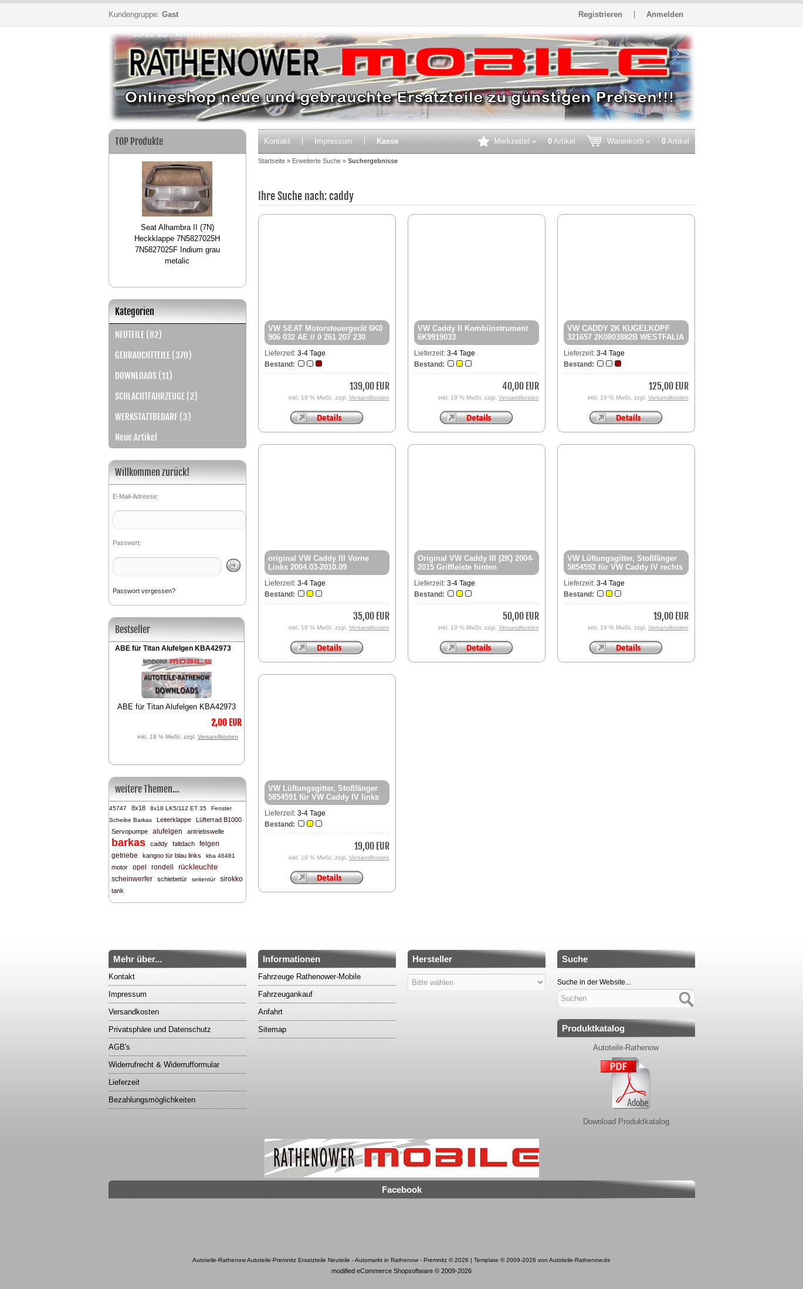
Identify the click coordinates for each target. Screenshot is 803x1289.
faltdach (183, 843)
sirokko (231, 879)
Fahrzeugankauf (285, 994)
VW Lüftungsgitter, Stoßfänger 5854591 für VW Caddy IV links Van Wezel (323, 797)
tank (117, 890)
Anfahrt (270, 1011)
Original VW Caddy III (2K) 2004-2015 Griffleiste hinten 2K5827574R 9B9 (476, 567)
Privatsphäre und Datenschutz (160, 1029)
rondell (162, 867)
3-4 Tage (311, 353)
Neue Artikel (136, 437)
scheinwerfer (132, 879)
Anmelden (664, 14)
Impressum (333, 141)
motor (119, 867)
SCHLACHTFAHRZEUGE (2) (156, 396)
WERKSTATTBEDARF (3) (153, 416)
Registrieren (600, 14)
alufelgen (167, 831)
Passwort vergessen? (144, 590)
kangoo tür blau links (172, 855)
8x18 (138, 807)
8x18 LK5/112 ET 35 (178, 808)
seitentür (203, 879)
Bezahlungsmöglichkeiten (152, 1099)
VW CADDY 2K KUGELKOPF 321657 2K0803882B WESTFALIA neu (625, 337)
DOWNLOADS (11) (143, 375)
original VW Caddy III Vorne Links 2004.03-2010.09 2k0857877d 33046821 (318, 567)
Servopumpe (129, 831)
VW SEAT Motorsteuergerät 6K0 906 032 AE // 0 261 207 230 (325, 332)
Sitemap (272, 1029)
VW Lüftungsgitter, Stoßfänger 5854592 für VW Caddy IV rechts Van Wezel (625, 567)
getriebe (124, 855)
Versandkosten (218, 736)
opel (140, 867)
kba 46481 (220, 855)
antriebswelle (205, 831)
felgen (209, 844)
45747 (118, 808)
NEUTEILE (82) (138, 334)
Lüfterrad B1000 (219, 819)
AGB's (119, 1047)
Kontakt (277, 141)
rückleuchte (198, 866)
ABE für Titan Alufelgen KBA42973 (173, 648)
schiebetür (172, 878)
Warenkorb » (648, 141)
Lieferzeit (124, 1082)
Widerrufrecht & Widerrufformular (164, 1064)
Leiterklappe (174, 819)
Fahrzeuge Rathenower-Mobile (309, 976)
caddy (159, 843)
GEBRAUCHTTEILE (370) (153, 355)
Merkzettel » (534, 141)
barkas (128, 842)
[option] (177, 208)
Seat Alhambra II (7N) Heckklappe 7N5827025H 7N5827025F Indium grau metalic (177, 244)
